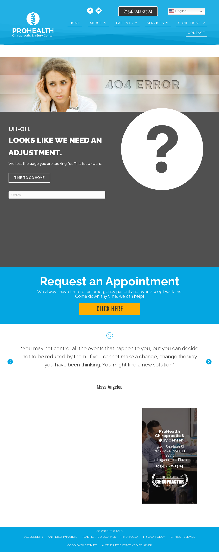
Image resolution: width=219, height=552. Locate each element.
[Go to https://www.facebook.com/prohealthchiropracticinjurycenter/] (90, 11)
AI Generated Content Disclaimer (127, 545)
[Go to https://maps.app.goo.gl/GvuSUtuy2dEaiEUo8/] (99, 11)
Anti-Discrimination (62, 536)
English (178, 11)
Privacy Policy (154, 536)
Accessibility (33, 536)
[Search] (57, 195)
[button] (29, 178)
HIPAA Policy (130, 536)
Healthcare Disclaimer (99, 536)
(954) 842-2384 (169, 466)
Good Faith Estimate (82, 545)
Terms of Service (182, 536)
